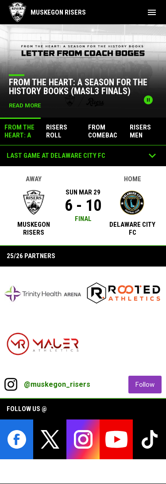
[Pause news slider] (148, 100)
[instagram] (83, 439)
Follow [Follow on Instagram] (148, 384)
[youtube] (116, 439)
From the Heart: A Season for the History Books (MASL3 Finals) (78, 86)
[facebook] (16, 439)
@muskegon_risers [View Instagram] (57, 384)
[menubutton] (152, 12)
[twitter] (49, 439)
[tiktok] (149, 439)
